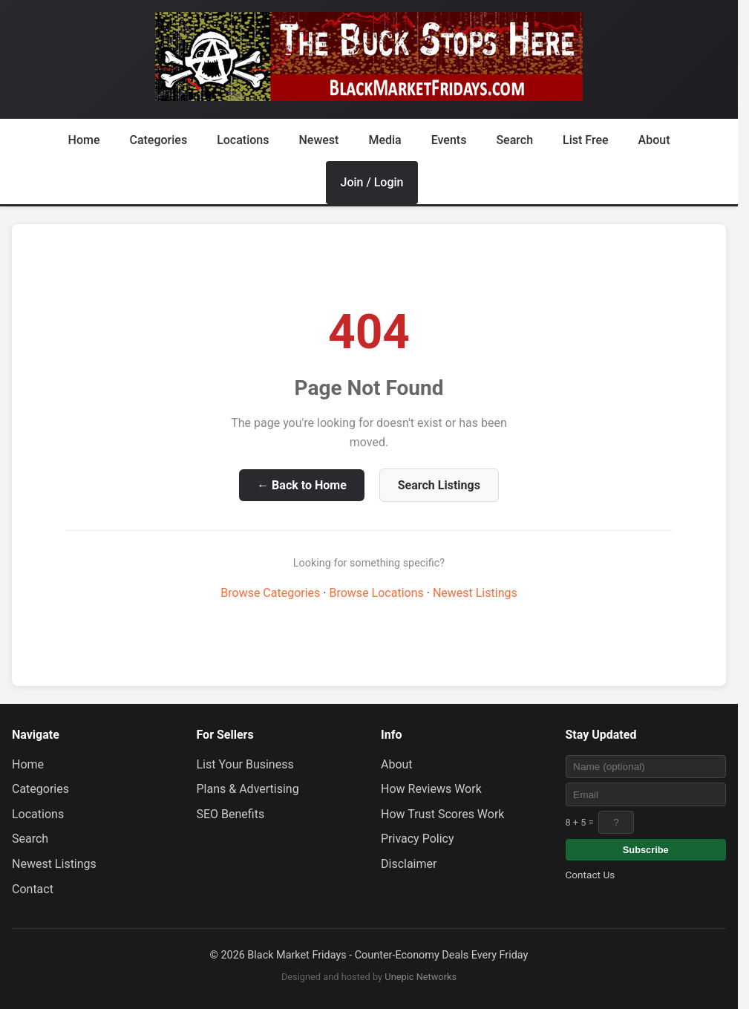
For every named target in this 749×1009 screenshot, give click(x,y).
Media (384, 140)
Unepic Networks (421, 976)
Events (449, 140)
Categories (158, 140)
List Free (586, 140)
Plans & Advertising (248, 789)
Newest (318, 140)
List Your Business (245, 764)
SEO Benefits (231, 814)
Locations (243, 140)
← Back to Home (302, 485)
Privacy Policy (417, 839)
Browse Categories (270, 593)
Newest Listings (475, 593)
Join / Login (372, 182)
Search (514, 140)
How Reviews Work (431, 789)
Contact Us (590, 875)
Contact (32, 889)
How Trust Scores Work (442, 814)
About (654, 140)
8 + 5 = (580, 822)
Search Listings (439, 485)
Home (84, 140)
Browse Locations (376, 593)
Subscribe (646, 849)
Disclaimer (408, 864)
